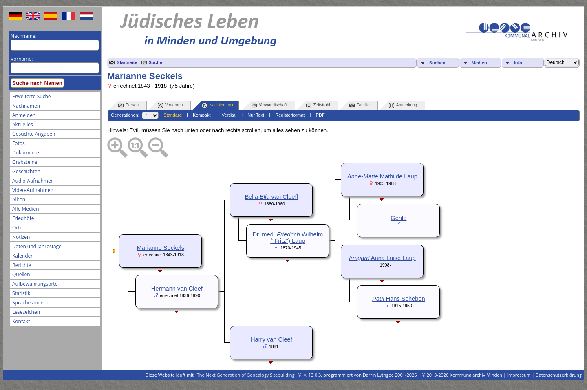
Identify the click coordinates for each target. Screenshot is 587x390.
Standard (172, 114)
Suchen (437, 62)
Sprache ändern (30, 302)
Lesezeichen (26, 311)
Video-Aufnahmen (32, 190)
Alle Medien (25, 208)
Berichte (21, 265)
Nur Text (255, 114)
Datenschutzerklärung (559, 375)
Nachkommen (218, 105)
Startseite (127, 62)
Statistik (21, 293)
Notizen (21, 237)
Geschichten (26, 171)
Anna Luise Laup (382, 258)
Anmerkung (403, 105)
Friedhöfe (23, 218)
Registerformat (290, 114)
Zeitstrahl (318, 105)
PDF (320, 114)
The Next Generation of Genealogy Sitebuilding (246, 375)
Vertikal (229, 114)
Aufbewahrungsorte (34, 283)
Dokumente (25, 152)
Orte (17, 227)
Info (518, 62)
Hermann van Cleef (177, 288)
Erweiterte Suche (31, 96)
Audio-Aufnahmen (33, 180)
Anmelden (23, 115)
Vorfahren (170, 105)
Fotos (18, 143)
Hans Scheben (398, 298)
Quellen (21, 274)
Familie (359, 105)
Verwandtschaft (269, 105)
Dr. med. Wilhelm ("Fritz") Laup (288, 237)
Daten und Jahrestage (37, 246)
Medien (479, 62)
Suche (155, 62)
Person (128, 105)
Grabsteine (25, 162)
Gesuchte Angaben (33, 133)
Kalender (22, 255)
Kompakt (201, 114)
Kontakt (21, 321)
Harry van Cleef (271, 339)
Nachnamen (26, 105)
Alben (18, 199)
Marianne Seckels (161, 248)
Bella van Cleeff (271, 197)
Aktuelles (22, 124)
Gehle (398, 218)
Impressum (519, 375)
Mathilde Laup (382, 176)
